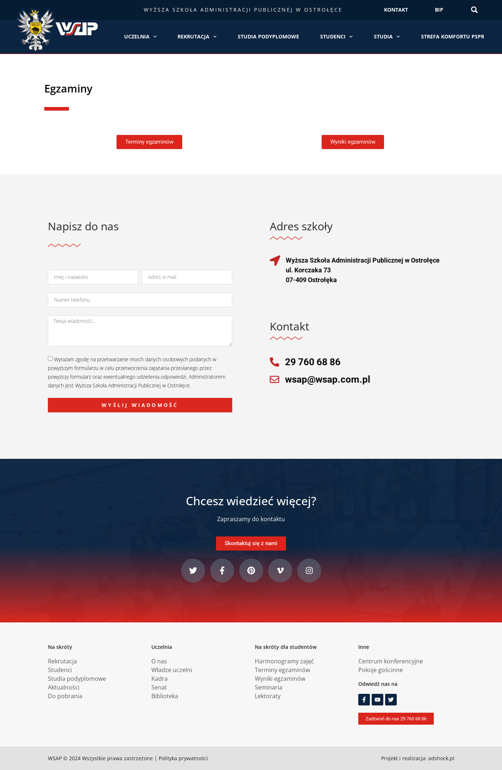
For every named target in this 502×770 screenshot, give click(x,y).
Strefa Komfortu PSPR (452, 36)
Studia (387, 36)
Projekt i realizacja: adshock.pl (417, 758)
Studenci (336, 36)
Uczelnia (140, 36)
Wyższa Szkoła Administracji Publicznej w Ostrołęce (243, 9)
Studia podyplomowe (268, 36)
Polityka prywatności (183, 758)
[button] (474, 10)
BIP (439, 9)
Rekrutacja (197, 36)
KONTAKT (396, 9)
